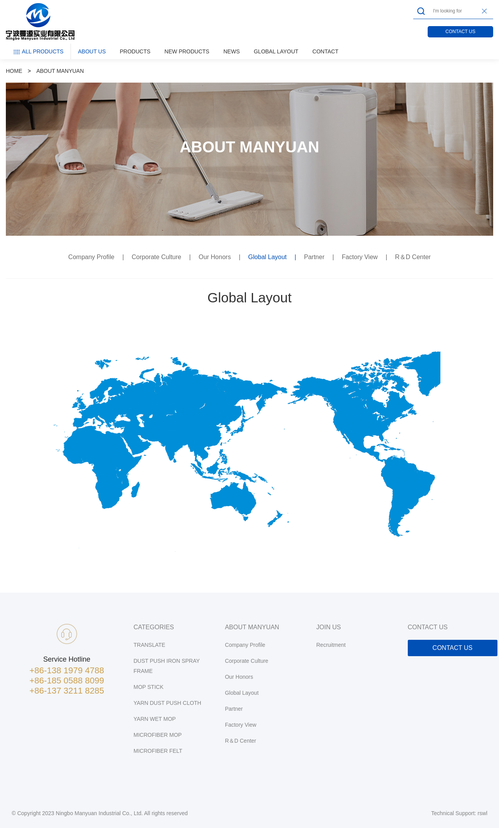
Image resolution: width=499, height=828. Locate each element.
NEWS (231, 51)
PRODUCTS (135, 51)
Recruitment (330, 645)
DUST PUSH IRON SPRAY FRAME (167, 666)
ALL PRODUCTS (38, 52)
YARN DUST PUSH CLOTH (168, 703)
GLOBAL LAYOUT (276, 51)
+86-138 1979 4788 (67, 670)
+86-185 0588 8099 (67, 680)
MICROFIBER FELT (158, 751)
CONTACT (325, 51)
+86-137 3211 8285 (67, 691)
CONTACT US (461, 31)
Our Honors (215, 257)
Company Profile (92, 257)
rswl (482, 813)
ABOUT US (92, 51)
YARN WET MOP (155, 719)
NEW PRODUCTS (187, 51)
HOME (14, 71)
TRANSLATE (149, 645)
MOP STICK (149, 687)
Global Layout (268, 257)
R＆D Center (413, 257)
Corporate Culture (157, 257)
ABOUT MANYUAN (60, 71)
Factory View (361, 257)
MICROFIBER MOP (158, 735)
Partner (315, 257)
